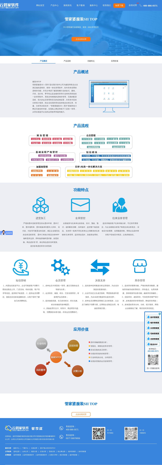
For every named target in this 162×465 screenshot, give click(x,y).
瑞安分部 (34, 451)
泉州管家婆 (82, 451)
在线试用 (133, 5)
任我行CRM (53, 455)
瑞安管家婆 (154, 323)
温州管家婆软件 (28, 455)
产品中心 (54, 5)
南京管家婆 (63, 455)
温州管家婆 (17, 455)
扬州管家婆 (73, 455)
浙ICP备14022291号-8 (47, 448)
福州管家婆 (72, 451)
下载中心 (25, 448)
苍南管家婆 (154, 334)
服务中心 (94, 5)
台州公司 (25, 451)
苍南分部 (52, 451)
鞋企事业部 (61, 451)
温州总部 (16, 451)
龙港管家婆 (154, 339)
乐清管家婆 (154, 328)
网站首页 (40, 5)
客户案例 (81, 5)
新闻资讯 (68, 5)
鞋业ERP (154, 344)
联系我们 (107, 5)
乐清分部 (43, 451)
